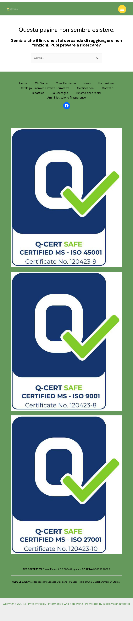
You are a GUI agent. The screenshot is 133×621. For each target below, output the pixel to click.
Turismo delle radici (88, 93)
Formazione (106, 83)
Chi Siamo (41, 83)
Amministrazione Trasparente (66, 98)
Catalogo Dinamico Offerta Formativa (44, 88)
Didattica (38, 93)
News (87, 83)
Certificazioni (85, 88)
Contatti (108, 88)
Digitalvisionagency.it (116, 604)
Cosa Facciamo (66, 83)
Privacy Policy (37, 604)
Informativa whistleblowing (65, 604)
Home (23, 83)
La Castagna (60, 93)
